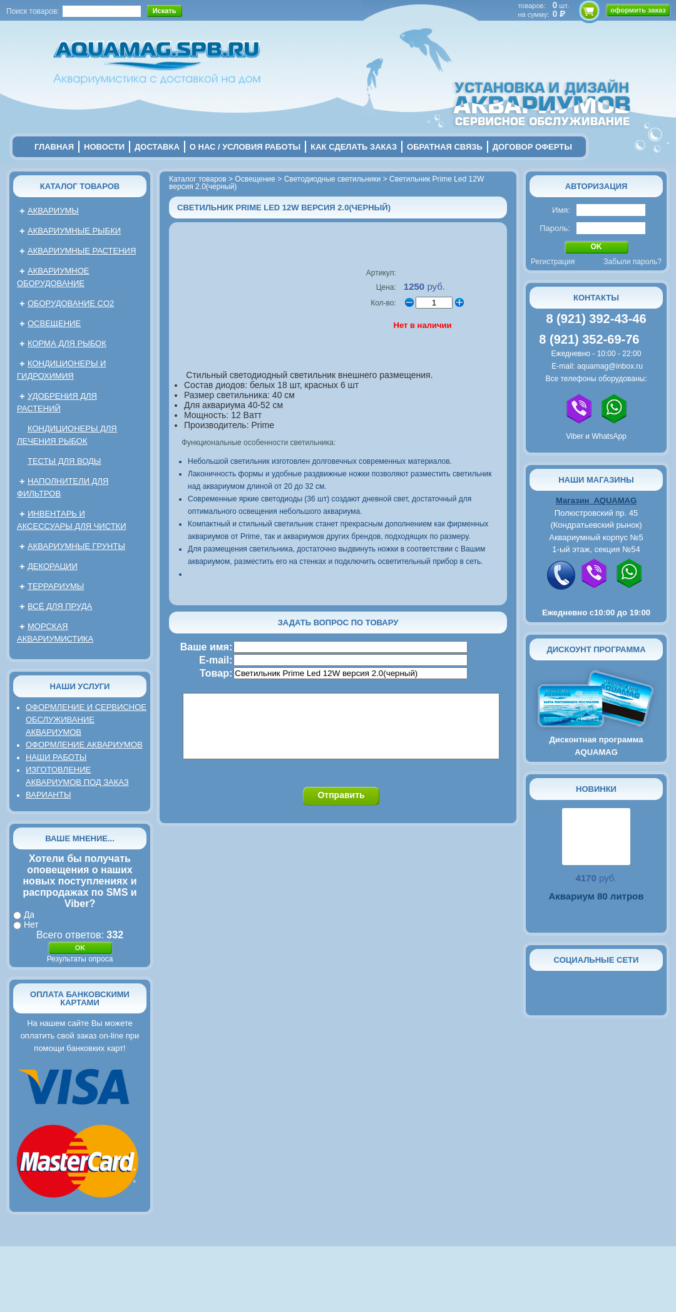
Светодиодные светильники (332, 179)
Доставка (157, 146)
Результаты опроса (80, 959)
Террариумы (56, 586)
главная (54, 146)
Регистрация (553, 261)
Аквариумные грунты (76, 546)
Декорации (53, 566)
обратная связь (445, 146)
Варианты (48, 794)
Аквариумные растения (82, 250)
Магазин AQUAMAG (596, 500)
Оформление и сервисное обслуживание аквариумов (86, 719)
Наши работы (56, 757)
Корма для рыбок (67, 343)
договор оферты (532, 146)
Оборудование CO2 (71, 303)
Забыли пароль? (632, 261)
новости (104, 146)
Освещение (54, 323)
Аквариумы (53, 210)
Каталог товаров (80, 186)
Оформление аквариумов (84, 744)
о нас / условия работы (245, 146)
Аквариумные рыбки (74, 230)
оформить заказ (637, 10)
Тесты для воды (64, 461)
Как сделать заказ (353, 146)
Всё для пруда (60, 606)
